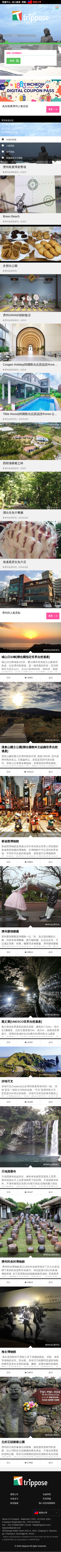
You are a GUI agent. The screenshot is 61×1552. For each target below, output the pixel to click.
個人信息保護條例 (47, 1503)
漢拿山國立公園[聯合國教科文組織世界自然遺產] (29, 749)
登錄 (24, 2)
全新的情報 (8, 139)
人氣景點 (7, 145)
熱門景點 (7, 151)
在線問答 (47, 1494)
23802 (29, 862)
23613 (29, 1282)
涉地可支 (7, 1081)
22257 (29, 1042)
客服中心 (6, 2)
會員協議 (14, 1503)
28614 (29, 952)
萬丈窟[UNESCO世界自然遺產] (21, 1021)
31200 (29, 1102)
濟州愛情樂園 (10, 931)
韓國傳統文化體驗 (12, 157)
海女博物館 (8, 1351)
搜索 (12, 60)
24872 (29, 1372)
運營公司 (14, 1494)
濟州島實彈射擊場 (14, 167)
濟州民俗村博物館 (13, 1261)
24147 (29, 1192)
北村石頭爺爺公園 (13, 1442)
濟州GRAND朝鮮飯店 (17, 315)
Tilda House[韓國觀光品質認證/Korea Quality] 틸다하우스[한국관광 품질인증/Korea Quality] (30, 414)
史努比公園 (10, 265)
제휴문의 (14, 1499)
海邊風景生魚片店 (14, 562)
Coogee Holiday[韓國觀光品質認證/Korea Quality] (30, 364)
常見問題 (47, 1499)
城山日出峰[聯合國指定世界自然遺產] (25, 657)
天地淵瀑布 (8, 1171)
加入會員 (16, 2)
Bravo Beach (11, 216)
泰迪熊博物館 (10, 841)
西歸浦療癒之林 (13, 463)
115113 (29, 772)
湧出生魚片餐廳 (13, 512)
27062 (29, 1463)
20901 (29, 677)
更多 (51, 109)
